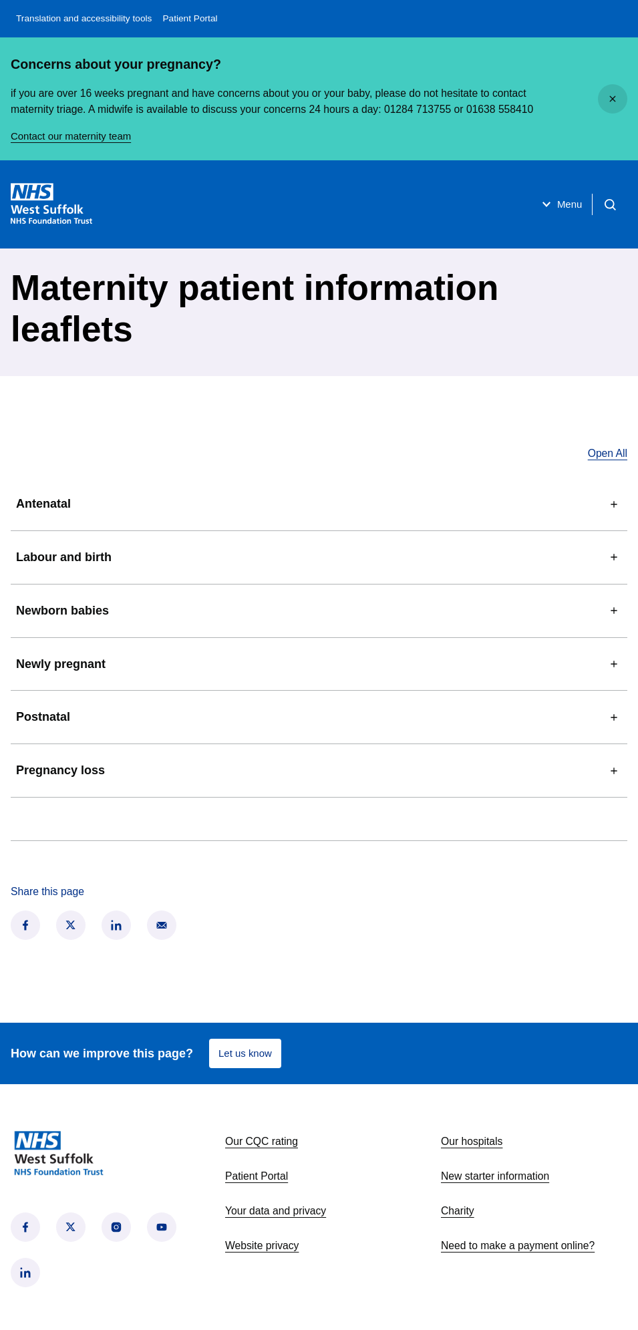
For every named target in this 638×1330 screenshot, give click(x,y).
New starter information (495, 1176)
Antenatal (319, 504)
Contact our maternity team (74, 136)
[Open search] (608, 204)
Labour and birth (319, 557)
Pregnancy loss (319, 771)
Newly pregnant (319, 664)
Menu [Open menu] (556, 204)
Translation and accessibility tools (84, 18)
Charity (457, 1210)
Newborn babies (319, 611)
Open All (607, 453)
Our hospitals (471, 1141)
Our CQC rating (261, 1141)
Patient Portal (189, 18)
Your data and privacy (275, 1210)
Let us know (246, 1053)
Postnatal (319, 717)
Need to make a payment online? (518, 1245)
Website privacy (262, 1245)
